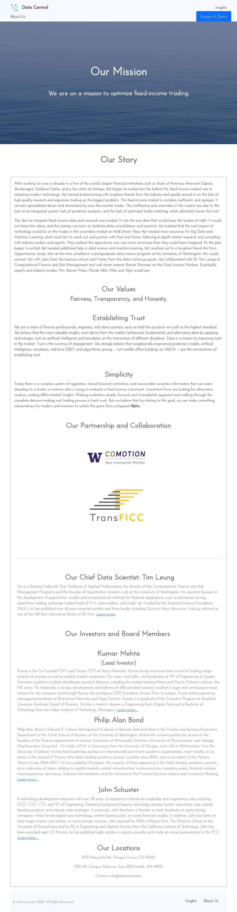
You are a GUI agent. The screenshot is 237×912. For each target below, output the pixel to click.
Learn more (106, 614)
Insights (221, 8)
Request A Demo (213, 17)
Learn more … (127, 710)
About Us (17, 17)
